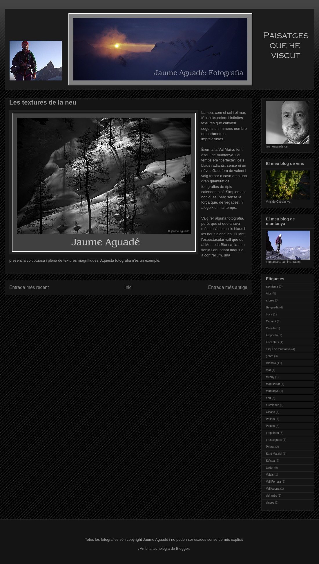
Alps (268, 293)
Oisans (270, 412)
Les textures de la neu (42, 102)
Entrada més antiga (227, 287)
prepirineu (272, 432)
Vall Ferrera (273, 481)
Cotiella (271, 328)
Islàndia (271, 363)
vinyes (270, 502)
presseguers (274, 439)
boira (269, 314)
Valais (270, 474)
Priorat (270, 446)
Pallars (270, 419)
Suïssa (270, 460)
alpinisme (272, 286)
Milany (270, 377)
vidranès (271, 495)
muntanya (272, 391)
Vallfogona (273, 488)
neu (268, 398)
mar (268, 370)
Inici (128, 287)
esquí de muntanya (278, 349)
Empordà (272, 335)
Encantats (272, 342)
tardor (269, 467)
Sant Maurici (274, 453)
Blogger (182, 548)
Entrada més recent (29, 287)
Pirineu (270, 426)
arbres (270, 300)
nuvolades (272, 405)
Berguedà (272, 307)
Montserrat (273, 384)
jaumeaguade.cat (277, 146)
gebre (269, 356)
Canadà (271, 321)
